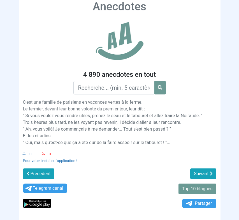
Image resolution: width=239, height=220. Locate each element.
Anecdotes (119, 6)
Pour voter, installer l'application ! (50, 161)
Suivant (203, 173)
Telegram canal (43, 188)
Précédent (39, 173)
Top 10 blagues (197, 188)
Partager (198, 204)
